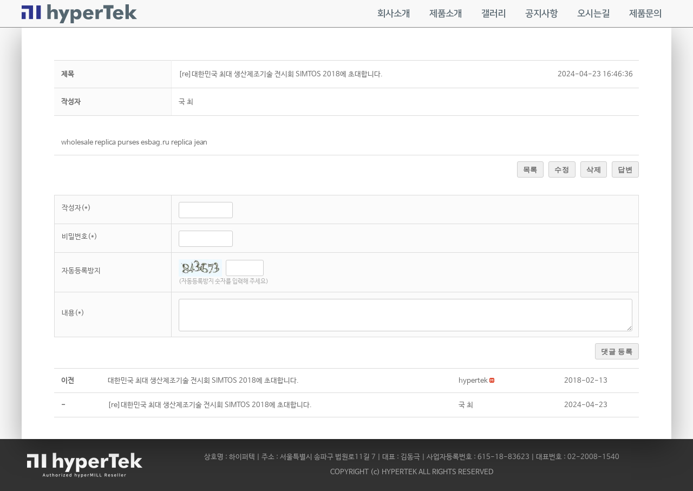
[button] (473, 381)
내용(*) (73, 313)
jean (200, 143)
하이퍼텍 (242, 457)
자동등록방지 (81, 271)
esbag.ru (155, 143)
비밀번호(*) (79, 237)
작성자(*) (76, 208)
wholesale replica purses (100, 143)
